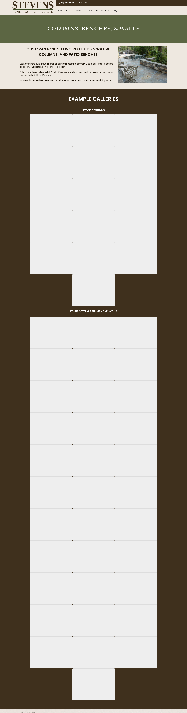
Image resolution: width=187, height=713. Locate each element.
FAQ (115, 10)
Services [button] (80, 10)
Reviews (105, 10)
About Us (94, 10)
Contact (83, 2)
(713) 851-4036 (66, 2)
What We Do (64, 10)
